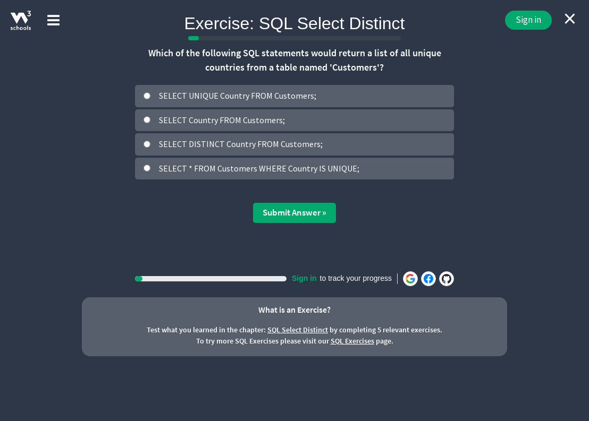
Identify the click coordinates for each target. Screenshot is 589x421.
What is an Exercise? (294, 309)
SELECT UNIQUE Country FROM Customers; (237, 95)
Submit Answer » (294, 212)
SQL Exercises (352, 341)
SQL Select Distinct (297, 329)
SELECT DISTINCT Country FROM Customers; (241, 144)
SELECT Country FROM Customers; (222, 120)
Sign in (528, 19)
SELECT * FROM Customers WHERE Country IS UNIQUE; (259, 168)
